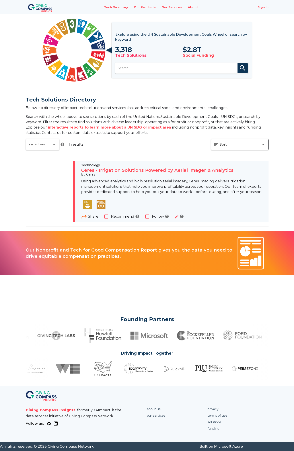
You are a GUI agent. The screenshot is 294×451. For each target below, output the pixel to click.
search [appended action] (242, 68)
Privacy (213, 409)
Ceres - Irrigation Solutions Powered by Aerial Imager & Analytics (157, 170)
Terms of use (217, 416)
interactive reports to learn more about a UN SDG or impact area (110, 127)
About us (153, 409)
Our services (156, 416)
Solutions (214, 422)
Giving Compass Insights (51, 410)
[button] (42, 144)
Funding (214, 429)
